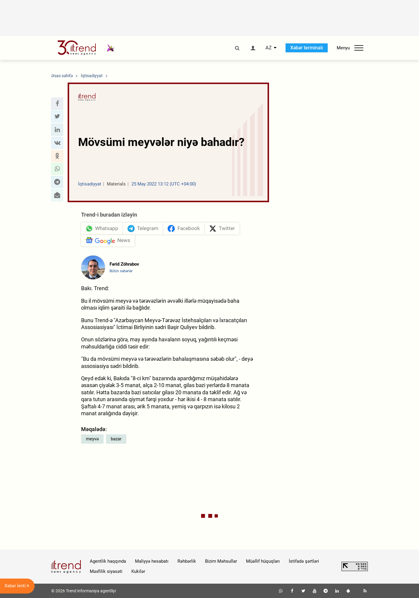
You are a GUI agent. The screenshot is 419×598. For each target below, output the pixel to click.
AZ (268, 47)
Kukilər (138, 571)
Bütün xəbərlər (121, 271)
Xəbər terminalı (306, 48)
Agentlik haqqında (108, 561)
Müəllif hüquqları (263, 561)
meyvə (92, 439)
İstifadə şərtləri (304, 561)
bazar (116, 439)
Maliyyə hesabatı (151, 561)
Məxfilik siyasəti (106, 571)
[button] (57, 103)
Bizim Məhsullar (221, 561)
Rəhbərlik (186, 561)
